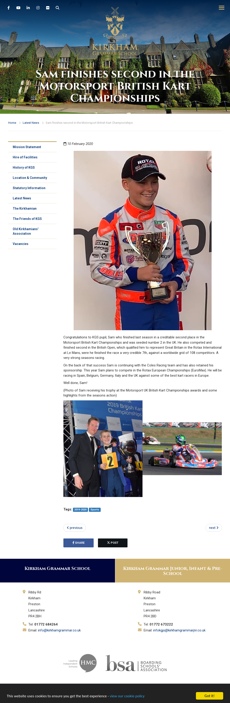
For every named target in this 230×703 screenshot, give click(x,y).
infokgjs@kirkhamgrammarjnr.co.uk (179, 630)
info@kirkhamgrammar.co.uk (59, 630)
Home (12, 122)
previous (74, 528)
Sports (94, 509)
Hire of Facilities (25, 157)
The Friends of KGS (27, 219)
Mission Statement (27, 147)
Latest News (31, 122)
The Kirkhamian (25, 208)
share (78, 542)
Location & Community (30, 178)
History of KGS (24, 167)
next (213, 528)
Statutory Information (29, 188)
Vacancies (20, 244)
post (112, 542)
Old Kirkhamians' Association (25, 231)
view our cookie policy (127, 696)
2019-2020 (80, 509)
